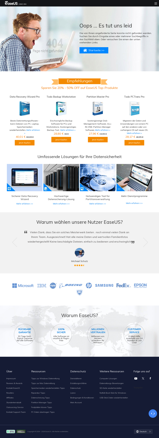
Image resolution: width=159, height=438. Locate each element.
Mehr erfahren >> (24, 203)
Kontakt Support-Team (16, 412)
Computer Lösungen (108, 378)
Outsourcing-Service (14, 407)
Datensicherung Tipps (40, 398)
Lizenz (72, 393)
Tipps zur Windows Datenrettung (45, 378)
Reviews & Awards (14, 383)
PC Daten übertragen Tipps (43, 412)
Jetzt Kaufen (24, 142)
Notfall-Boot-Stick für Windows (113, 393)
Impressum (11, 378)
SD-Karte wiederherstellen (111, 388)
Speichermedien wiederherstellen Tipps (48, 388)
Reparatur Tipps (38, 393)
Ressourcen (38, 371)
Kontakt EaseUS (13, 388)
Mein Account (76, 402)
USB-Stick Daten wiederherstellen (114, 398)
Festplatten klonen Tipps (41, 407)
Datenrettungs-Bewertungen (112, 383)
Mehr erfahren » (67, 130)
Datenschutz (75, 388)
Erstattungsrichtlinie (78, 383)
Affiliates (10, 398)
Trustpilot (138, 387)
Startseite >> (96, 50)
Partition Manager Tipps (41, 402)
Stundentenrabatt (13, 402)
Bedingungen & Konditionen (82, 398)
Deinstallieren (76, 378)
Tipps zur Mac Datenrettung (43, 383)
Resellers (10, 393)
